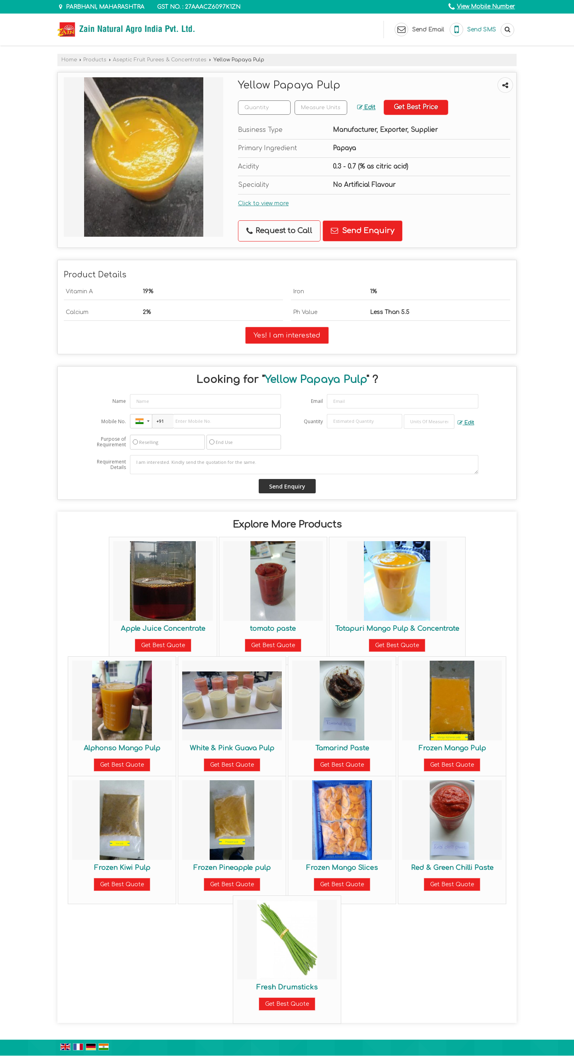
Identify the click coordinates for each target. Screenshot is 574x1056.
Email (317, 401)
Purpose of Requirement (111, 442)
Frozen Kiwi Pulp (122, 867)
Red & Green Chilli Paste (452, 867)
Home (69, 60)
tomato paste (273, 628)
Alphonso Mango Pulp (122, 748)
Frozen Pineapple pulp (232, 867)
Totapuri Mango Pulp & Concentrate (397, 628)
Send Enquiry (362, 231)
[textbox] (321, 107)
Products (94, 60)
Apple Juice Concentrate (163, 628)
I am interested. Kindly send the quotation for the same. (304, 464)
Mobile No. (113, 421)
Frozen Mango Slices (342, 867)
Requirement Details (111, 464)
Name (119, 401)
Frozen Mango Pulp (452, 748)
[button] (486, 7)
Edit (366, 107)
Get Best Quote (163, 645)
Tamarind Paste (342, 748)
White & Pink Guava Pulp (232, 748)
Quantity (313, 421)
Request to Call (279, 231)
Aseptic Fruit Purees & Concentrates (159, 60)
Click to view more (263, 203)
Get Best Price (416, 107)
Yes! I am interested (287, 335)
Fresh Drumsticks (287, 987)
